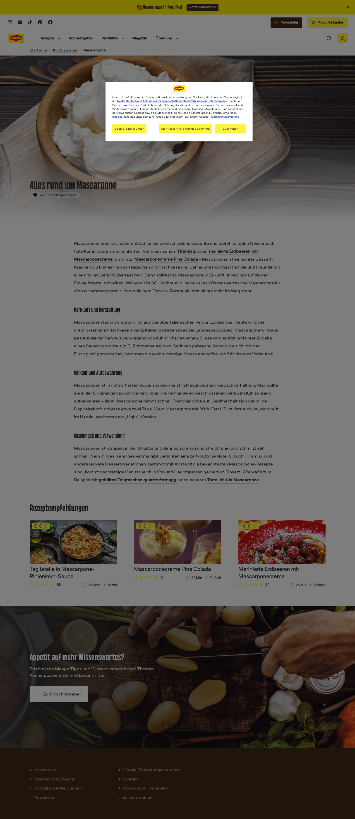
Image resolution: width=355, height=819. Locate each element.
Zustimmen (230, 128)
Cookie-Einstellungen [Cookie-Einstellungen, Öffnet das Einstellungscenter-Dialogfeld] (129, 128)
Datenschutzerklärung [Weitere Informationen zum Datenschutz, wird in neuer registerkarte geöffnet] (225, 116)
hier (114, 116)
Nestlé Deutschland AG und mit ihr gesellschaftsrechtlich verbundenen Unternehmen (171, 101)
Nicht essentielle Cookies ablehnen (185, 128)
